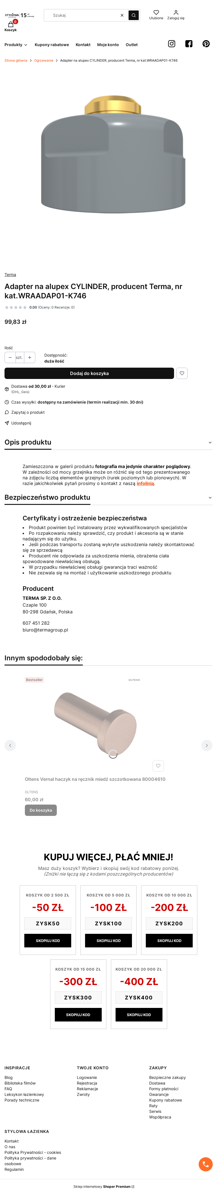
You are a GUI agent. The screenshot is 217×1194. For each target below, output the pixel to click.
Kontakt (12, 1141)
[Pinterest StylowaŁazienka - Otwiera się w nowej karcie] (206, 43)
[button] (134, 15)
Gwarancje (159, 1094)
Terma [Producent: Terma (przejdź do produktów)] (10, 274)
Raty (153, 1105)
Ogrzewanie (43, 60)
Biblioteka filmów (20, 1083)
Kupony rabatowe (165, 1100)
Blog (9, 1077)
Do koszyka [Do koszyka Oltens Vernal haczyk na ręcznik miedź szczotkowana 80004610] (41, 810)
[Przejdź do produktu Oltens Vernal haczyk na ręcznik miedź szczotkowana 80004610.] (95, 724)
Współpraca (160, 1117)
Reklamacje (87, 1088)
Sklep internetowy (102, 1186)
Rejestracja (87, 1083)
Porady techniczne (22, 1100)
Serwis (155, 1111)
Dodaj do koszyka (89, 373)
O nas (10, 1146)
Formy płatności (163, 1088)
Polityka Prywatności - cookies (33, 1152)
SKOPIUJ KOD (48, 940)
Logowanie (87, 1077)
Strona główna (16, 60)
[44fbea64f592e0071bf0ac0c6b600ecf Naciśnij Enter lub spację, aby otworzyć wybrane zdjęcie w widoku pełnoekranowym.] (108, 167)
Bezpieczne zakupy (167, 1077)
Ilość (9, 347)
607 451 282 (36, 623)
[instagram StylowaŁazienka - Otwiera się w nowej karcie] (171, 43)
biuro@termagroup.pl (45, 630)
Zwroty (83, 1094)
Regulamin (14, 1169)
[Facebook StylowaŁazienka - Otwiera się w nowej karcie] (189, 43)
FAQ (8, 1088)
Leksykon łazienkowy (24, 1094)
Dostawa (157, 1083)
